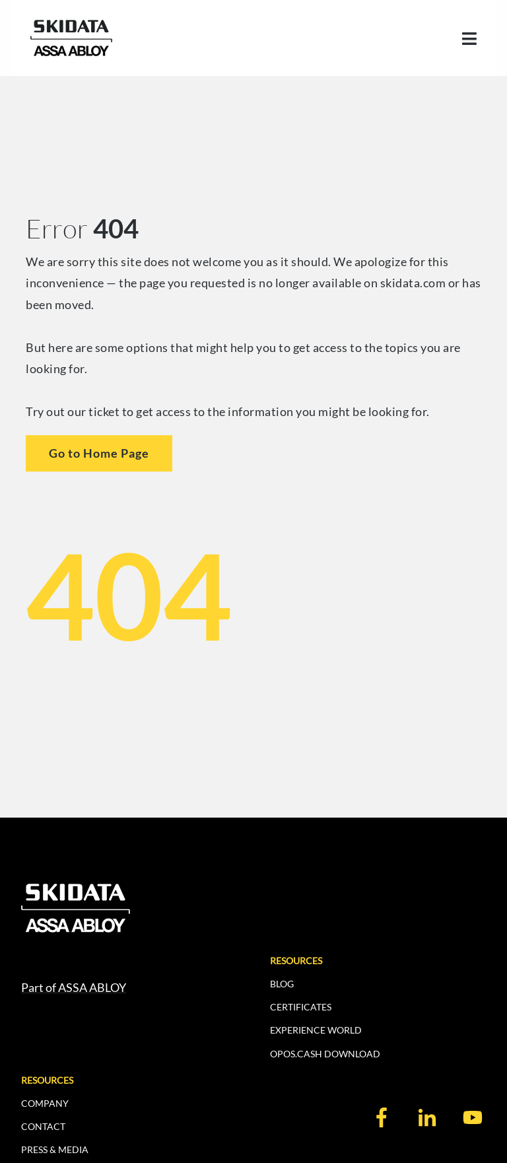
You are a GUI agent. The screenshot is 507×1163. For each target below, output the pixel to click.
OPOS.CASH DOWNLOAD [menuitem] (325, 1053)
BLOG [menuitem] (282, 983)
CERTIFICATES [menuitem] (300, 1006)
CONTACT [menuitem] (43, 1126)
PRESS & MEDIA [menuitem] (54, 1149)
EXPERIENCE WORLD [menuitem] (316, 1030)
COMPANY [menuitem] (45, 1103)
